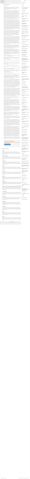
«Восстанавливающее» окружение (25, 61)
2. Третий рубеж (23, 11)
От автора (23, 4)
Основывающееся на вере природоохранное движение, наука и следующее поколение (25, 189)
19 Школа (3, 160)
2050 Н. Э (23, 181)
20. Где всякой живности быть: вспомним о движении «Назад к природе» (25, 171)
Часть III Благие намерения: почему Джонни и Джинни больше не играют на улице (25, 67)
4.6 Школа (4, 201)
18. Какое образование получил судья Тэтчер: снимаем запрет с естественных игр (25, 149)
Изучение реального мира (24, 129)
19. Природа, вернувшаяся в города (25, 155)
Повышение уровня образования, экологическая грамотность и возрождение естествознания (25, 138)
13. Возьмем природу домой (24, 97)
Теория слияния (23, 93)
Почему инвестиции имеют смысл (25, 142)
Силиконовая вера (23, 83)
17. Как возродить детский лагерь (25, 140)
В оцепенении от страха (24, 74)
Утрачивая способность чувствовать (25, 39)
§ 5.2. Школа (4, 191)
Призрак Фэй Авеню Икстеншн (25, 29)
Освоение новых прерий (24, 175)
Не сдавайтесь (23, 153)
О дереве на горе (5, 155)
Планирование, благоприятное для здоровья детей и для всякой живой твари (25, 166)
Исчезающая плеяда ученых (24, 91)
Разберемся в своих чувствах (25, 48)
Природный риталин (24, 63)
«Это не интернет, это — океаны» (25, 123)
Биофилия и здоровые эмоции (25, 31)
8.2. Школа (4, 196)
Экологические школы (24, 132)
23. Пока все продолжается (24, 199)
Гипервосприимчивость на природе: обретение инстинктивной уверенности (25, 110)
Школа (3, 150)
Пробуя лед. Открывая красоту (25, 114)
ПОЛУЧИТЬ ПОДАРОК (7, 144)
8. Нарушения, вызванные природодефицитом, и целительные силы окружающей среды (25, 59)
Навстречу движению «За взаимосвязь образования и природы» (24, 135)
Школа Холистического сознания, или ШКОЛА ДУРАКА (11, 186)
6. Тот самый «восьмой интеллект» (25, 44)
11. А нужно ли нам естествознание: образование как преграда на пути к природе (25, 79)
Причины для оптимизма (24, 197)
